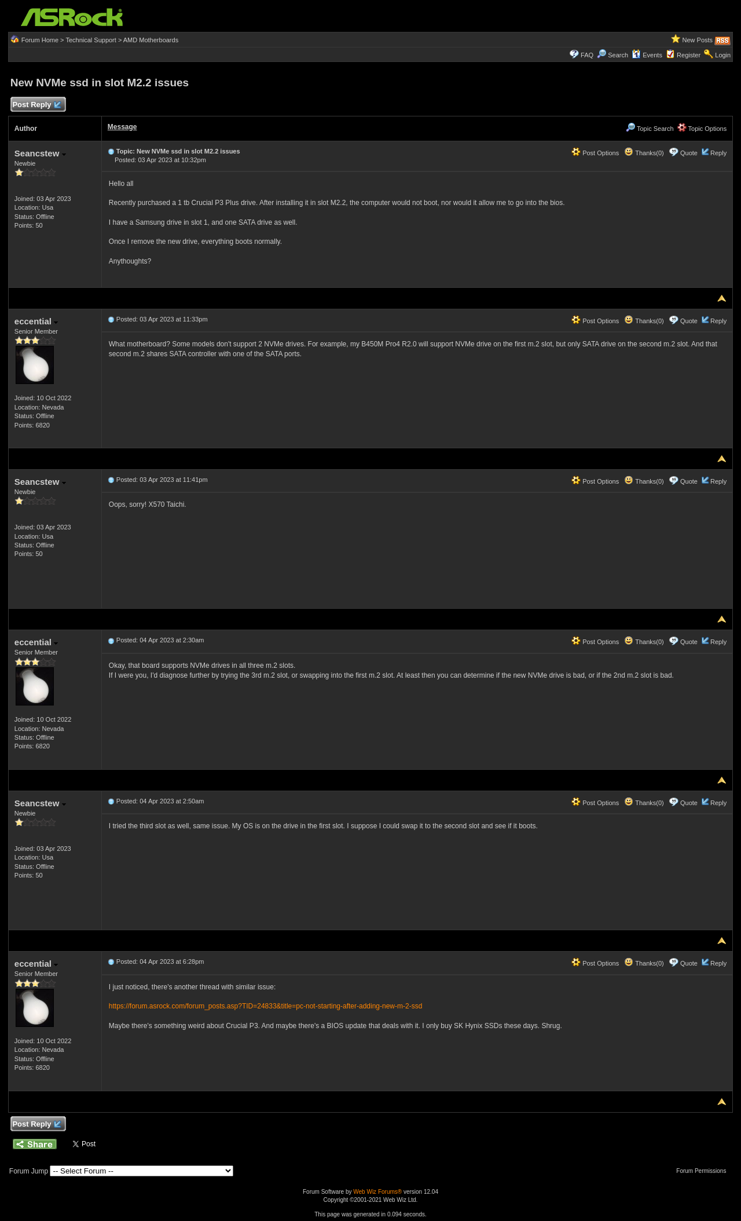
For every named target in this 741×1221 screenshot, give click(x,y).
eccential (36, 321)
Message (122, 127)
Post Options (595, 152)
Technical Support (90, 39)
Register (688, 55)
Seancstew (40, 153)
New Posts (698, 39)
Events (647, 55)
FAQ (587, 55)
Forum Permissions (704, 1171)
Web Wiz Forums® (377, 1192)
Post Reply (36, 105)
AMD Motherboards (150, 39)
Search (618, 55)
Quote (689, 152)
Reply (718, 152)
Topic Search (649, 128)
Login (723, 55)
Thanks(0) (643, 152)
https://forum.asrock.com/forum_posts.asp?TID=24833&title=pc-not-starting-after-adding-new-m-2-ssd (266, 1006)
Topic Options (702, 128)
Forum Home (39, 39)
